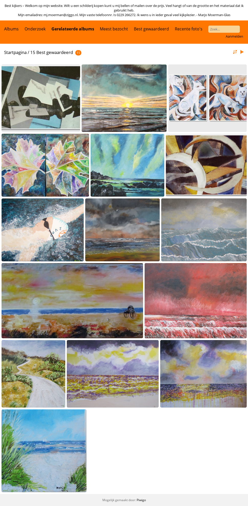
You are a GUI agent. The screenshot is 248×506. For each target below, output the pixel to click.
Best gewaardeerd (151, 29)
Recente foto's (188, 29)
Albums (11, 29)
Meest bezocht (114, 29)
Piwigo (141, 500)
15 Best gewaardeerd (51, 52)
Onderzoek (35, 29)
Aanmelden (234, 36)
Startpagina (15, 52)
